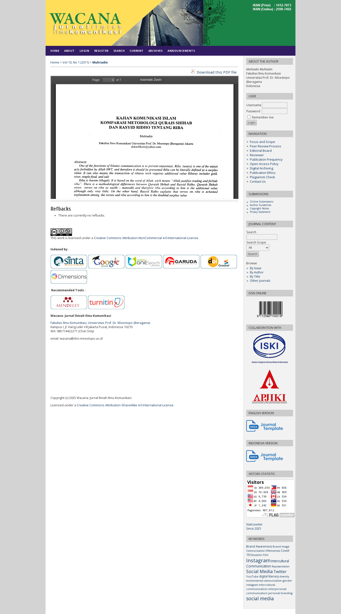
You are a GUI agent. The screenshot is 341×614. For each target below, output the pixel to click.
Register (101, 50)
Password (253, 111)
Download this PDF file (217, 72)
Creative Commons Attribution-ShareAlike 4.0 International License (125, 405)
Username (253, 105)
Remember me (263, 117)
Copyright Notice (259, 208)
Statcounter (254, 524)
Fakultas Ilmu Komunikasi (68, 323)
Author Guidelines (260, 205)
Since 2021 (253, 528)
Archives (155, 50)
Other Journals (260, 281)
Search (119, 50)
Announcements (181, 50)
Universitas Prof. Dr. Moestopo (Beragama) (119, 323)
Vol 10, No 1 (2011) (76, 62)
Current (137, 50)
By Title (255, 276)
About (69, 50)
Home (54, 50)
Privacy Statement (260, 212)
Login (84, 50)
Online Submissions (261, 201)
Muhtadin (100, 62)
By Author (257, 272)
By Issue (255, 268)
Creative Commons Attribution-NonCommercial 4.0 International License (146, 238)
